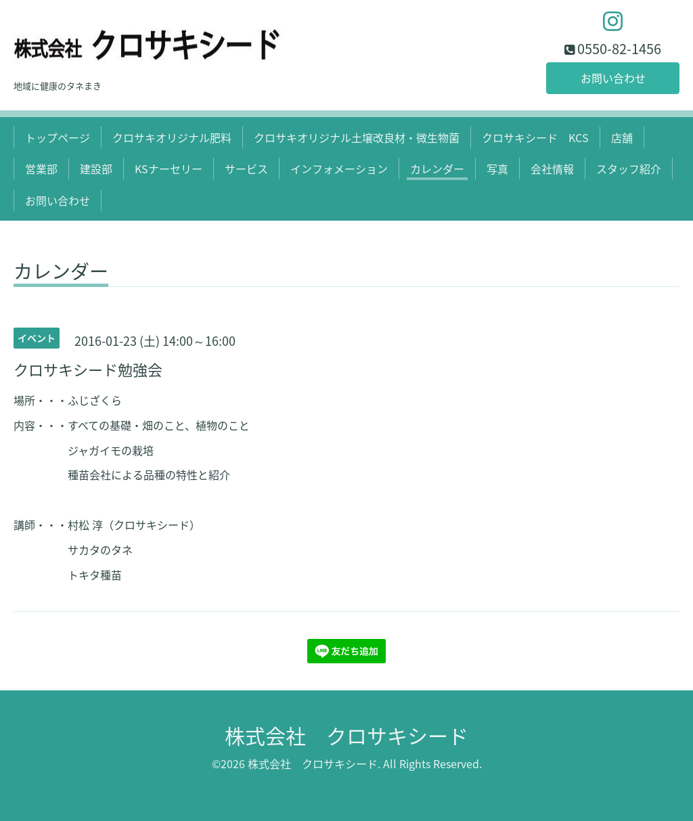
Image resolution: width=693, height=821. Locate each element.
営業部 (41, 168)
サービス (246, 168)
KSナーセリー (168, 168)
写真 (497, 168)
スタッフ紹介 (628, 168)
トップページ (57, 137)
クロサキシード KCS (535, 137)
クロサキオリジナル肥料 (171, 137)
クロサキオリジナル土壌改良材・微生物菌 (357, 137)
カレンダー (437, 168)
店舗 (622, 137)
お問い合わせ (613, 78)
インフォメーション (339, 168)
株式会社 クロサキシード (346, 735)
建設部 (96, 168)
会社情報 (552, 168)
